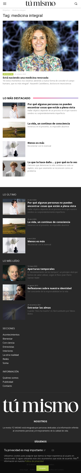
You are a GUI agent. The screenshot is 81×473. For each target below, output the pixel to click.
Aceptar (42, 468)
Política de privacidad (34, 461)
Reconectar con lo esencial (39, 146)
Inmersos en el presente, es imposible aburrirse (48, 126)
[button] (76, 4)
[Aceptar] (77, 457)
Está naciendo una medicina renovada (25, 77)
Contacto (7, 385)
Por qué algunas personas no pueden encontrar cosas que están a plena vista (51, 105)
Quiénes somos (10, 377)
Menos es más (35, 142)
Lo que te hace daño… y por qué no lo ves (52, 162)
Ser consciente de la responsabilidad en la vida (47, 291)
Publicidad (8, 381)
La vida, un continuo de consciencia (48, 123)
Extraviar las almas (39, 307)
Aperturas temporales (40, 269)
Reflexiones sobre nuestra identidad (49, 288)
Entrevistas (8, 74)
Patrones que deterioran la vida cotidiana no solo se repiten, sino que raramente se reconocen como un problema (50, 168)
